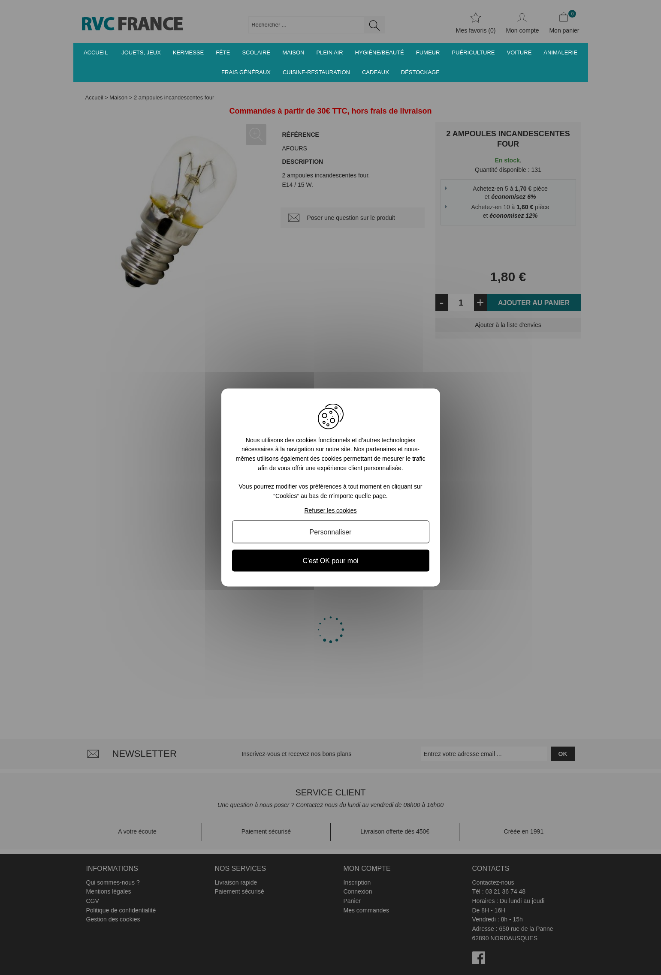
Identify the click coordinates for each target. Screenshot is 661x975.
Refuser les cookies (330, 510)
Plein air (329, 52)
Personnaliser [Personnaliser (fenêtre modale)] (331, 532)
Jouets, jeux (141, 52)
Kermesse (188, 52)
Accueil (96, 52)
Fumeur (428, 52)
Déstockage (420, 72)
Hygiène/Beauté (379, 52)
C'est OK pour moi (330, 560)
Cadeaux (375, 72)
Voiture (519, 52)
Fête (223, 52)
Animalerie (560, 52)
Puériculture (473, 52)
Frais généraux (246, 72)
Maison (293, 52)
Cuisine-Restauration (316, 72)
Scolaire (256, 52)
